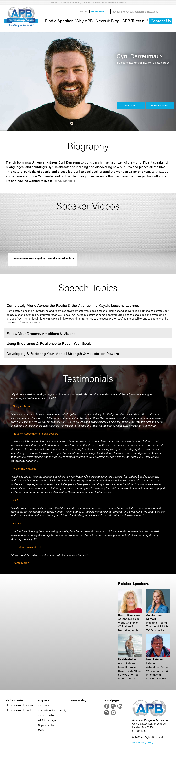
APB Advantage (47, 720)
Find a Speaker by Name (19, 705)
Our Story (43, 705)
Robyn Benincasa (129, 615)
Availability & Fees (160, 105)
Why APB (84, 20)
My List (84, 11)
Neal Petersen (155, 659)
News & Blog (107, 20)
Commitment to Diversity (52, 710)
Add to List (130, 105)
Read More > (64, 181)
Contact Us (161, 21)
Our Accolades (46, 715)
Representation (46, 725)
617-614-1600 (97, 11)
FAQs (41, 730)
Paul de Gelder (127, 659)
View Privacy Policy (142, 742)
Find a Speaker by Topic (19, 710)
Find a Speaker (59, 20)
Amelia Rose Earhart (154, 617)
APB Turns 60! (135, 20)
